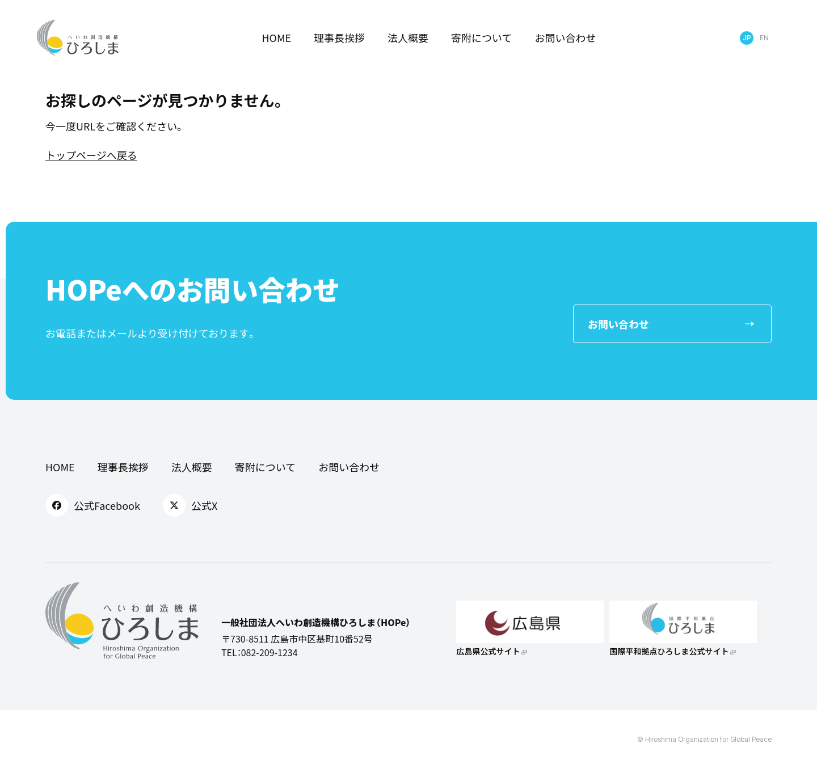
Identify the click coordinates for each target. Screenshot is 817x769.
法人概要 (408, 37)
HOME (276, 37)
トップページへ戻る (91, 154)
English (764, 38)
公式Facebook (92, 505)
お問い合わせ (565, 37)
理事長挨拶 (339, 37)
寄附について (481, 37)
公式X (190, 505)
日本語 (746, 38)
